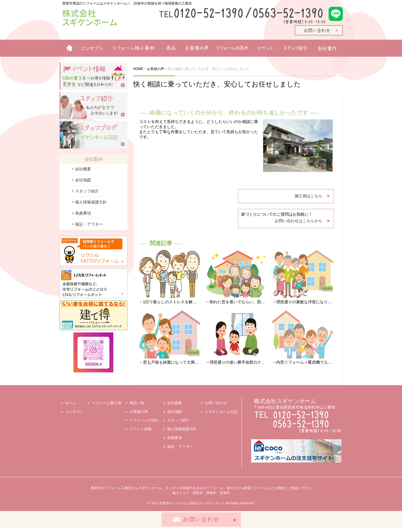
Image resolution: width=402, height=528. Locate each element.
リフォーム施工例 (132, 48)
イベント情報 (265, 48)
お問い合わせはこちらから (298, 221)
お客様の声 (194, 48)
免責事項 (83, 213)
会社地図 (83, 180)
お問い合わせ (216, 403)
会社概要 (83, 169)
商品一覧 (168, 48)
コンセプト (74, 412)
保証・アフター (89, 224)
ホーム (67, 48)
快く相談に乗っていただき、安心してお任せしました (217, 84)
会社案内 (328, 48)
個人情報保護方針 (91, 202)
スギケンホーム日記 (221, 412)
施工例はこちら (308, 196)
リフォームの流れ (231, 48)
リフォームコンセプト (90, 48)
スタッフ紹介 (296, 48)
